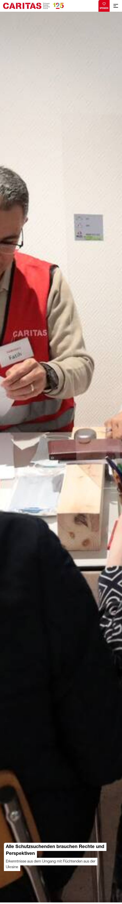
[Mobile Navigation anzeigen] (116, 5)
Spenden (104, 5)
